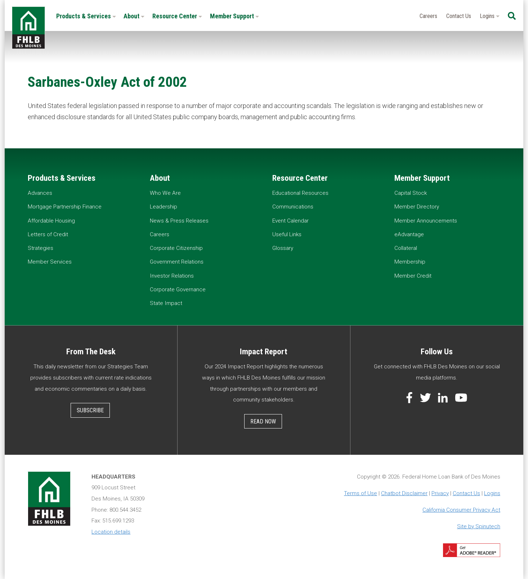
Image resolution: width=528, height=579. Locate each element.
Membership (409, 262)
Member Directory (416, 206)
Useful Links (286, 234)
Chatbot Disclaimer (404, 493)
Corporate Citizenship (176, 248)
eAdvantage (409, 234)
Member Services (50, 262)
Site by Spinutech (478, 526)
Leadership (163, 206)
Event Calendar (290, 220)
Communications (292, 206)
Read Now (263, 421)
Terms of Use (360, 493)
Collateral (405, 248)
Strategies (40, 248)
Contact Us (458, 16)
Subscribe (90, 410)
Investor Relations (172, 276)
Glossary (282, 248)
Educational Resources (300, 193)
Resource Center (177, 16)
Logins (490, 16)
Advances (40, 193)
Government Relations (176, 262)
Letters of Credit (48, 234)
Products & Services (86, 16)
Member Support (234, 16)
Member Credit (412, 276)
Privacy (440, 493)
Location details (110, 532)
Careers (428, 16)
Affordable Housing (51, 220)
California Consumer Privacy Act (461, 510)
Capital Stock (410, 193)
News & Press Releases (179, 220)
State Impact (166, 303)
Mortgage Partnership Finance (65, 206)
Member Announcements (425, 220)
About (134, 16)
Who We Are (165, 193)
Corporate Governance (178, 289)
